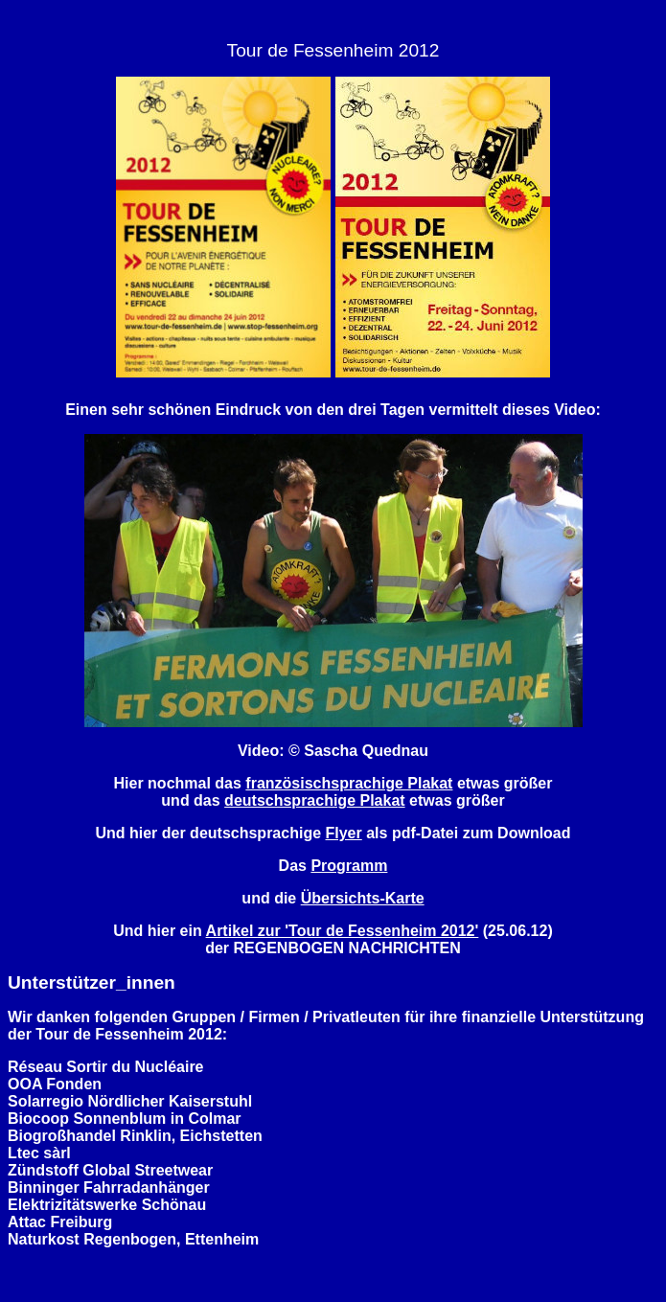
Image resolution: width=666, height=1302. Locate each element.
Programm (348, 865)
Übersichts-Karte (363, 898)
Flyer (344, 833)
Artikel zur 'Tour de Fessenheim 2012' (342, 931)
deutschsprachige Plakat (314, 800)
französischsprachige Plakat (348, 783)
